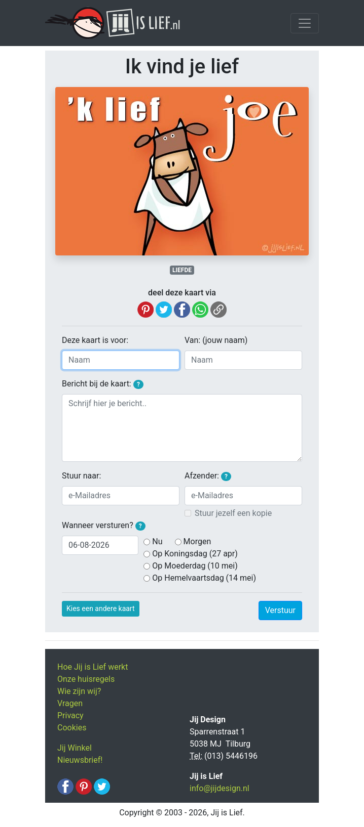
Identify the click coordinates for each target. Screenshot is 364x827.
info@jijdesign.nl (219, 788)
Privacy (70, 715)
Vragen (70, 703)
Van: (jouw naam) (216, 340)
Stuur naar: (81, 476)
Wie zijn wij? (79, 691)
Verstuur (280, 610)
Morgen (197, 541)
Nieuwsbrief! (79, 760)
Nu (157, 541)
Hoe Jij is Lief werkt (92, 667)
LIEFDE (182, 270)
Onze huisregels (86, 679)
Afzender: (208, 476)
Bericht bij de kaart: (102, 384)
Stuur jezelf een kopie (233, 513)
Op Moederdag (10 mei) (194, 566)
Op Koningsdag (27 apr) (195, 553)
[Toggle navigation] (304, 23)
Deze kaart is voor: (95, 340)
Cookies (71, 727)
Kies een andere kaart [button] (100, 608)
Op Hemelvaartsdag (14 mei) (204, 578)
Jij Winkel (74, 748)
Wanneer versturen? (103, 525)
